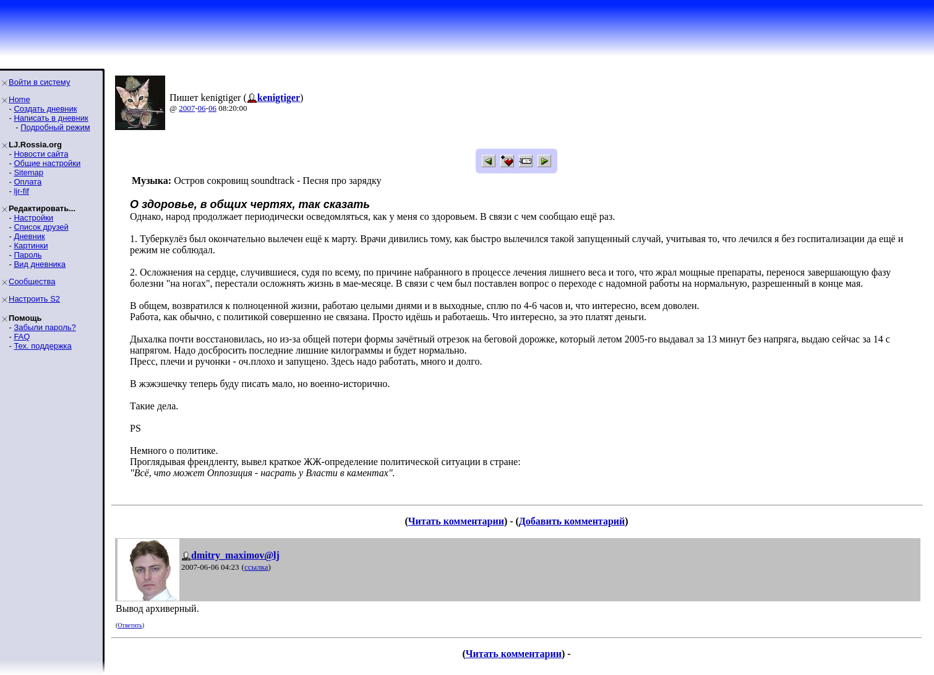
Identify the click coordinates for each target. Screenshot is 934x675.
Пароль (27, 254)
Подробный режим (55, 127)
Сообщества (32, 281)
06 (202, 108)
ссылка (256, 567)
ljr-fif (21, 191)
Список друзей (41, 227)
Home (19, 99)
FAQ (22, 336)
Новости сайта (41, 154)
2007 (187, 108)
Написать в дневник (51, 118)
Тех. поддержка (42, 346)
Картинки (31, 245)
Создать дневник (45, 108)
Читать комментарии (456, 521)
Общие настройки (47, 163)
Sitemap (28, 172)
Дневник (29, 236)
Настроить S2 (34, 298)
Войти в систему (39, 82)
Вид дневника (40, 264)
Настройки (33, 217)
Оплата (27, 181)
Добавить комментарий (572, 521)
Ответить (130, 625)
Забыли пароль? (44, 327)
